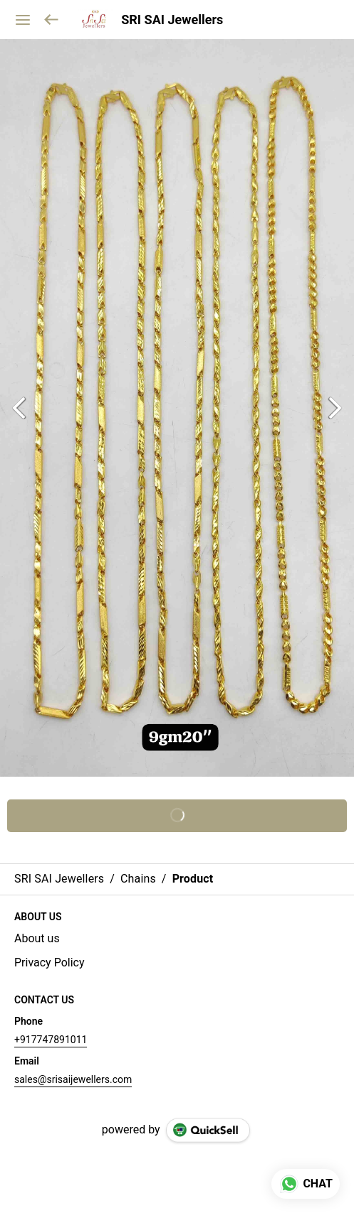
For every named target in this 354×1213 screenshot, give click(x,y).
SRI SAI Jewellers (172, 20)
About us (37, 938)
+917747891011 (50, 1039)
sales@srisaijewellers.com (73, 1079)
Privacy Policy (49, 962)
